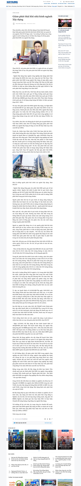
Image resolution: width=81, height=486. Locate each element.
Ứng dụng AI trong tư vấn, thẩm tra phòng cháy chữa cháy (64, 45)
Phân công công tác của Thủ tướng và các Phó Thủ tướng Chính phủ (63, 472)
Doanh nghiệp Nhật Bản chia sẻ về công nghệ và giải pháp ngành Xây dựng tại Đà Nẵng (64, 38)
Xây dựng (14, 6)
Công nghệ (54, 6)
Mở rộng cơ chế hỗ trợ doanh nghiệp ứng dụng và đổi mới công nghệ (64, 59)
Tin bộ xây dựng (71, 3)
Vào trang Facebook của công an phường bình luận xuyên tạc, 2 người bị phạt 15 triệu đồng (63, 459)
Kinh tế (24, 6)
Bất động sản (54, 3)
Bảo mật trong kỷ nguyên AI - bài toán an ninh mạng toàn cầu (64, 30)
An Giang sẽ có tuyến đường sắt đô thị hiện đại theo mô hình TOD (63, 465)
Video (66, 6)
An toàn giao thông (62, 3)
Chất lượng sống (35, 6)
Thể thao (49, 6)
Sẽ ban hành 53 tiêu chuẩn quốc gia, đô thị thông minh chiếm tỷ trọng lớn (64, 66)
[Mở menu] (73, 6)
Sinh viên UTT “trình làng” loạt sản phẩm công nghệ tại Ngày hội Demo (64, 52)
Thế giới (59, 6)
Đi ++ (63, 6)
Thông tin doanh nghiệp (15, 477)
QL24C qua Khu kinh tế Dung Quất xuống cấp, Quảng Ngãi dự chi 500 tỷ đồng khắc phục (41, 465)
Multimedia (70, 6)
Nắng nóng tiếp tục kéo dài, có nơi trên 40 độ (19, 465)
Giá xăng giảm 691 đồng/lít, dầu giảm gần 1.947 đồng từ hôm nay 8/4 (15, 446)
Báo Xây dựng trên (21, 419)
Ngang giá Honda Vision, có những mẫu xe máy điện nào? (19, 471)
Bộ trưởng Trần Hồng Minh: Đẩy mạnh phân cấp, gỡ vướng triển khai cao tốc (41, 472)
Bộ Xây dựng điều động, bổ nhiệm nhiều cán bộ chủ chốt (65, 446)
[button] (73, 439)
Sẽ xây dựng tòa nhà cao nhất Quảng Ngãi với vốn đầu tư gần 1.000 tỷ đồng (32, 446)
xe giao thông (47, 3)
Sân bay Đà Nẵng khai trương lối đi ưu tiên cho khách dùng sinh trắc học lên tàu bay (19, 459)
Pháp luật (28, 6)
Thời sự (10, 6)
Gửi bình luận (48, 423)
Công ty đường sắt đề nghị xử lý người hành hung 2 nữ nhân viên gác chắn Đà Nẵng (48, 446)
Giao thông (19, 6)
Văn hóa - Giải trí (43, 6)
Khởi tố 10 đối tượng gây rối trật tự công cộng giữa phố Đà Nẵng (41, 459)
